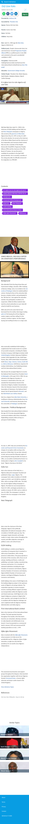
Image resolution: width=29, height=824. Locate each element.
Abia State (21, 43)
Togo (10, 362)
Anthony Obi (12, 18)
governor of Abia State (18, 134)
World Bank (6, 393)
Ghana (6, 362)
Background (7, 197)
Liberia (5, 364)
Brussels (21, 391)
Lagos (13, 475)
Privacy (4, 806)
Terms (3, 802)
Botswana (10, 364)
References (23, 213)
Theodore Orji (14, 22)
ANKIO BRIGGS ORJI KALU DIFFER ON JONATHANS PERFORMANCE (15, 194)
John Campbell (18, 461)
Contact (4, 811)
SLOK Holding (7, 206)
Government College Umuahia (16, 70)
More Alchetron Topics (7, 687)
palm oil (3, 314)
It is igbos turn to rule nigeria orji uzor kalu (15, 190)
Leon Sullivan (14, 393)
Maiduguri (14, 404)
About (3, 797)
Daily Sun (6, 203)
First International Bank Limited (12, 210)
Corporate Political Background (12, 200)
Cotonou (14, 362)
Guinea (19, 362)
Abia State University (20, 397)
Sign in (25, 14)
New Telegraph (8, 131)
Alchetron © (7, 816)
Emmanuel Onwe (11, 678)
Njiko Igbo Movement (10, 213)
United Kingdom (5, 355)
